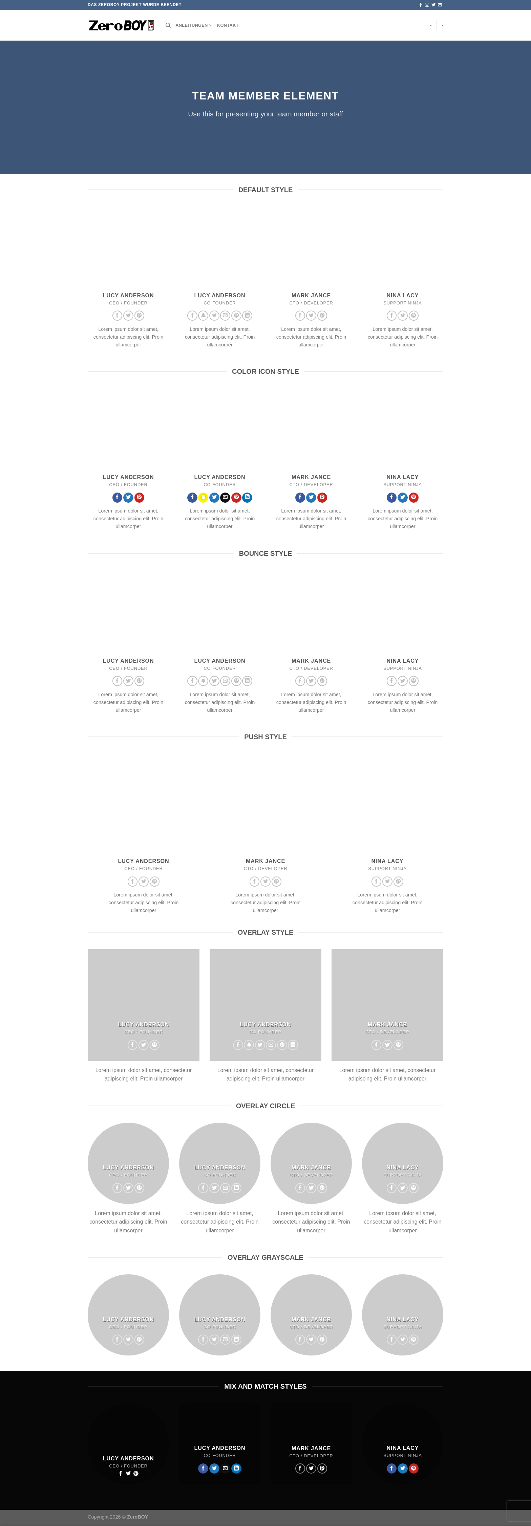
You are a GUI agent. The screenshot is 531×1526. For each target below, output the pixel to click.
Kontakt (227, 25)
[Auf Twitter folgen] (433, 5)
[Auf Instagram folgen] (427, 5)
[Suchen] (168, 25)
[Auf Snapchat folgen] (203, 316)
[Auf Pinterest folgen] (139, 316)
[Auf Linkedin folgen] (247, 316)
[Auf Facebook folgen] (421, 5)
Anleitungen (193, 25)
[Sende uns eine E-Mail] (440, 5)
